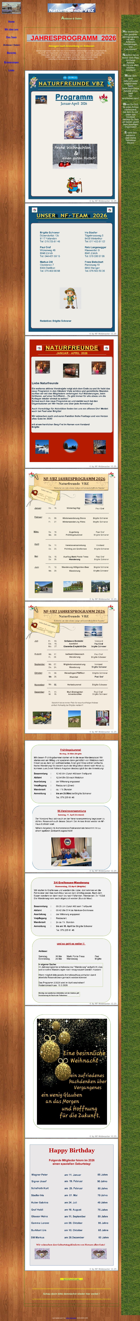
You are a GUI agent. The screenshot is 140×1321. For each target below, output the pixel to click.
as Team (11, 37)
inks (11, 70)
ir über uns (11, 29)
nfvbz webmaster (71, 1318)
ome (11, 21)
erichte (11, 53)
